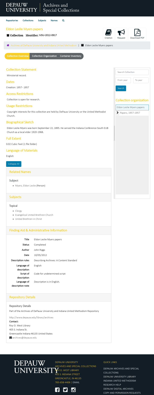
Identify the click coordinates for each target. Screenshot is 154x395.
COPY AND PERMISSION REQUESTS (122, 393)
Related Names (20, 172)
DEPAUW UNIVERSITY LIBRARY (119, 376)
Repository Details (22, 297)
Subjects (42, 20)
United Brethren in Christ (28, 219)
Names (54, 20)
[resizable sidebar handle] (114, 133)
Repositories (12, 20)
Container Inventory (70, 56)
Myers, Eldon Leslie (25, 185)
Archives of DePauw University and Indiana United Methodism (44, 45)
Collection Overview (18, 56)
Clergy (18, 211)
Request (121, 34)
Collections (28, 20)
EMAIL (76, 382)
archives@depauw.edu (25, 337)
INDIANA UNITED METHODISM (119, 380)
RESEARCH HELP (112, 384)
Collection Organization (44, 56)
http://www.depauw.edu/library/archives (31, 317)
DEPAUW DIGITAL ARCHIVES (118, 389)
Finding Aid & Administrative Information (38, 230)
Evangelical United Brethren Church (34, 215)
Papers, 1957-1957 (130, 113)
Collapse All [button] (13, 164)
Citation (108, 34)
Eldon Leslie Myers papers (130, 107)
